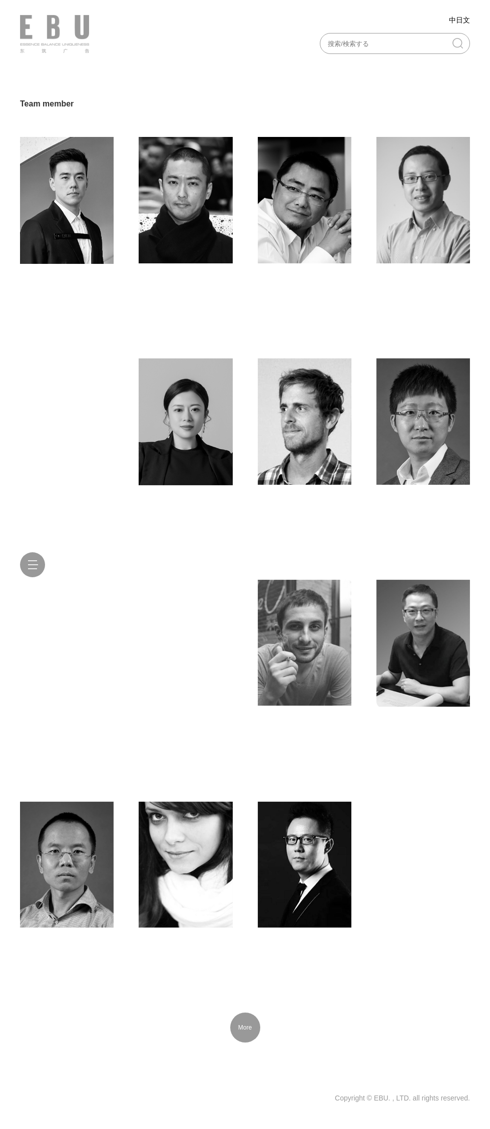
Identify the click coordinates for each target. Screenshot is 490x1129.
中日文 (459, 20)
